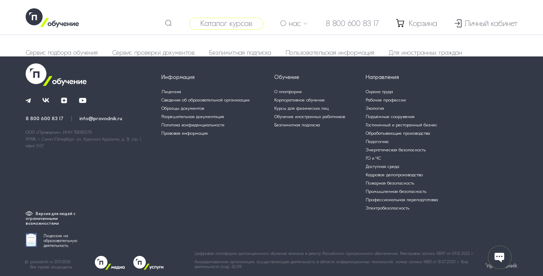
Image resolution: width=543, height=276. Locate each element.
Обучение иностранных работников (309, 116)
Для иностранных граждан (425, 52)
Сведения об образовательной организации (205, 100)
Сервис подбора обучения (62, 52)
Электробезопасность (387, 208)
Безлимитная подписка (240, 52)
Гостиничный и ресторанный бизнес (401, 124)
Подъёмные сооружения (390, 116)
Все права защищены (51, 267)
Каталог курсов (226, 23)
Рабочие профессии (386, 100)
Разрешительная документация (192, 116)
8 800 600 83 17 (352, 23)
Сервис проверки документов (153, 52)
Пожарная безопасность (390, 183)
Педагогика (377, 141)
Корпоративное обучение (299, 100)
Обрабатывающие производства (398, 133)
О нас (294, 23)
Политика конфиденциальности (192, 124)
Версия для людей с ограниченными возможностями (50, 218)
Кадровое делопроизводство (394, 174)
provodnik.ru (42, 261)
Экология (375, 108)
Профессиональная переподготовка (402, 199)
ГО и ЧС (373, 158)
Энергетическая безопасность (396, 149)
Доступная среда (382, 166)
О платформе (288, 91)
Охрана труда (379, 91)
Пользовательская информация (330, 52)
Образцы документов (182, 108)
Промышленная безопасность (396, 191)
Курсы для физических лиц (301, 108)
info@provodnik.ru (100, 118)
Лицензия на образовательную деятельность (51, 240)
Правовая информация (184, 133)
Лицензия (171, 91)
